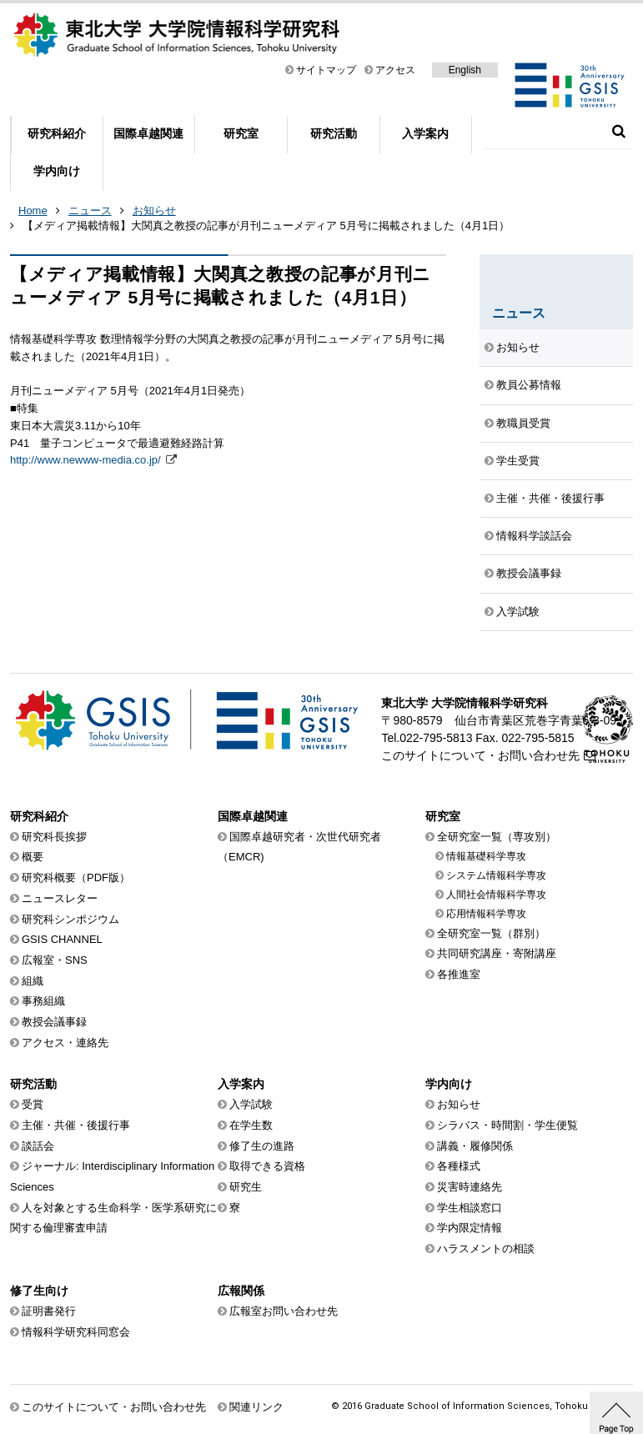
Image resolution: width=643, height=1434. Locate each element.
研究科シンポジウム (70, 919)
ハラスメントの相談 (486, 1248)
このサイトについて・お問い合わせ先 (480, 755)
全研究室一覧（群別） (491, 933)
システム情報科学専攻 (496, 875)
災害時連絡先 (469, 1187)
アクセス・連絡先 (65, 1042)
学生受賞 (518, 460)
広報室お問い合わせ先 (283, 1311)
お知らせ (154, 210)
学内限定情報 (469, 1227)
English (465, 70)
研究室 (241, 133)
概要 (32, 856)
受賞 (32, 1104)
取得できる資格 (267, 1166)
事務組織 (43, 1001)
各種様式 (458, 1166)
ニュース (90, 210)
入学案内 (425, 133)
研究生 (245, 1187)
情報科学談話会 (534, 535)
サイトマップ (326, 70)
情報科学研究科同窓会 (76, 1332)
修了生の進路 (261, 1146)
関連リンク (256, 1407)
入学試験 (518, 611)
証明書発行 (49, 1311)
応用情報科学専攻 (486, 914)
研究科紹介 (57, 133)
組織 (32, 981)
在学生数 (251, 1125)
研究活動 (333, 133)
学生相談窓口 (469, 1207)
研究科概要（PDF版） (76, 877)
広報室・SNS (55, 960)
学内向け (56, 171)
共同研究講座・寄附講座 (496, 953)
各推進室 (458, 974)
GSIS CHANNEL (62, 939)
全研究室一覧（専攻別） (496, 836)
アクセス (395, 70)
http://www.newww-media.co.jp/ (86, 460)
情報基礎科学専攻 (486, 856)
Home (33, 210)
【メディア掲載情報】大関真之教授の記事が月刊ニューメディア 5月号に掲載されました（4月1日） (266, 225)
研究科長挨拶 (54, 836)
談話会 (38, 1146)
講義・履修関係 (475, 1146)
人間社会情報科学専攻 (496, 894)
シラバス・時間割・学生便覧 (507, 1125)
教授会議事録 (528, 573)
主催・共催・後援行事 (550, 498)
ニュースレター (60, 898)
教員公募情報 (528, 385)
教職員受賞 (523, 423)
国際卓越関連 (148, 133)
